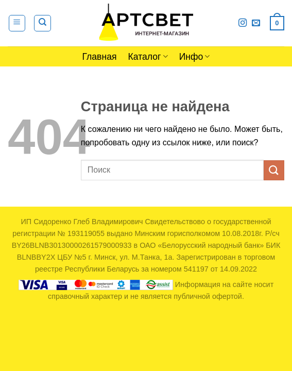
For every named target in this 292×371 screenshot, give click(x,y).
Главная (99, 57)
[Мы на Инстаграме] (242, 23)
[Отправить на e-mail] (256, 23)
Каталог (148, 57)
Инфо (194, 57)
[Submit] (274, 170)
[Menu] (17, 23)
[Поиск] (42, 23)
